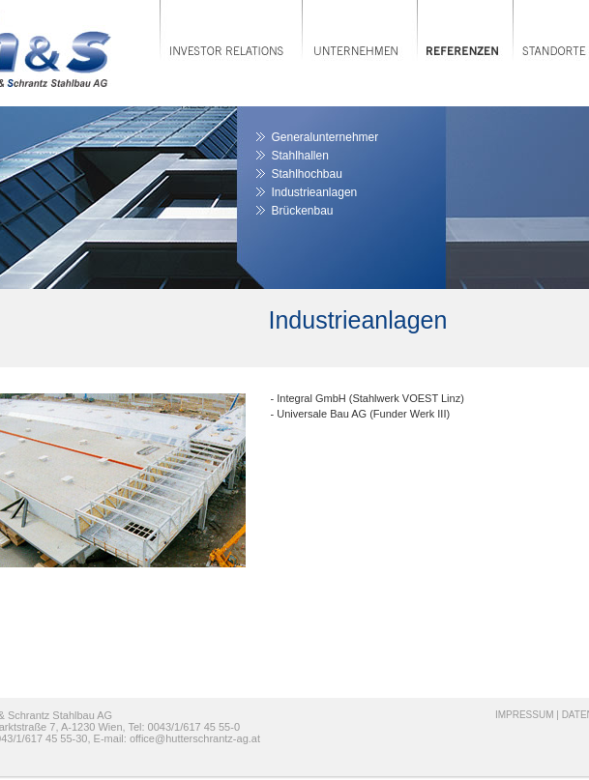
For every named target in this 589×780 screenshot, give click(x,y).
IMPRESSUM (524, 714)
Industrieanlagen (315, 192)
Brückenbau (303, 210)
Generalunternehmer (325, 137)
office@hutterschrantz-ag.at (195, 738)
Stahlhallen (300, 155)
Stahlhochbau (307, 174)
